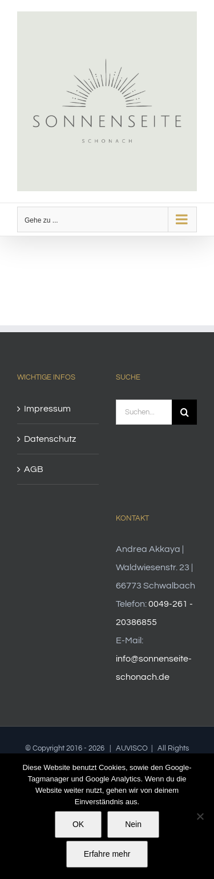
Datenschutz (50, 438)
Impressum (47, 408)
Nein (133, 824)
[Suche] (184, 412)
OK (78, 824)
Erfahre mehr (107, 853)
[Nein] (199, 816)
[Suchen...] (144, 412)
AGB (33, 469)
